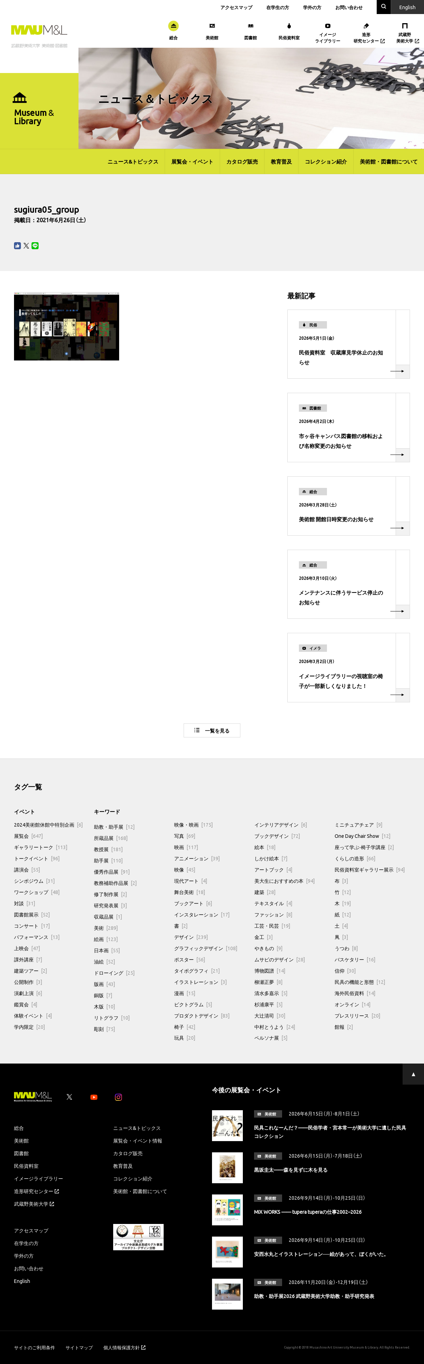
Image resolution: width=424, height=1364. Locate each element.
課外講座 (28, 959)
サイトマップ (79, 1347)
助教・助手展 (114, 826)
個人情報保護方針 (124, 1347)
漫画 (184, 992)
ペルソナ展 (270, 1037)
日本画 (107, 950)
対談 (24, 903)
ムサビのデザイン (279, 959)
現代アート (190, 880)
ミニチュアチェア (358, 824)
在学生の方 (277, 7)
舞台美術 (189, 891)
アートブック (273, 869)
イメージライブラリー (38, 1178)
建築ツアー (30, 970)
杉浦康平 (268, 1004)
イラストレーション (200, 981)
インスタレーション (202, 914)
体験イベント (33, 1015)
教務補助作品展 (115, 882)
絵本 (264, 846)
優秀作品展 (112, 871)
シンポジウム (34, 880)
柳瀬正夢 (268, 981)
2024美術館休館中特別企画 (48, 824)
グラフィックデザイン (205, 948)
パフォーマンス (37, 936)
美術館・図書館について (389, 161)
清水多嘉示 (270, 992)
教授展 (108, 849)
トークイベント (37, 858)
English (22, 1280)
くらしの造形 (355, 858)
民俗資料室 (26, 1165)
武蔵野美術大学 (34, 1203)
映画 (186, 846)
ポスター (189, 959)
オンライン (352, 1004)
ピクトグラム (193, 1004)
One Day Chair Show (362, 835)
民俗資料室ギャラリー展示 (370, 869)
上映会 (27, 948)
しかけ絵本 (270, 858)
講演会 (27, 869)
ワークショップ (37, 891)
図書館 (21, 1153)
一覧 (212, 730)
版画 (104, 983)
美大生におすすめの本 (284, 880)
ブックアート (193, 903)
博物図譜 (269, 970)
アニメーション (197, 858)
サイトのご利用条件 (34, 1347)
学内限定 (29, 1026)
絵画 (106, 938)
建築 (264, 891)
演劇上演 (28, 992)
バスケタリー (355, 959)
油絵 (104, 961)
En (407, 7)
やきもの (268, 948)
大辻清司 (269, 1015)
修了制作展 (110, 894)
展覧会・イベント (192, 161)
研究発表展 (110, 905)
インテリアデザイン (280, 824)
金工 (263, 936)
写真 (184, 835)
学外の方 (312, 7)
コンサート (32, 925)
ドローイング (114, 972)
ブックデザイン (277, 835)
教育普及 (281, 161)
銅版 (103, 995)
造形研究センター (36, 1190)
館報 (344, 1026)
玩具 (184, 1037)
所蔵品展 (111, 837)
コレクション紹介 (326, 161)
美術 (106, 927)
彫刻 (104, 1028)
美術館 (21, 1140)
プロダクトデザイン (202, 1015)
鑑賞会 (25, 1004)
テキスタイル (273, 903)
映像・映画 (193, 824)
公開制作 (28, 981)
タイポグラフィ (197, 970)
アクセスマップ (236, 7)
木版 (104, 1006)
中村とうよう (274, 1026)
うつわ (346, 948)
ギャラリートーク (40, 846)
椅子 (184, 1026)
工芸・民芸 (272, 925)
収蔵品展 (108, 916)
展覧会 (28, 835)
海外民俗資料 (355, 992)
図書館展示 (32, 914)
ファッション (273, 914)
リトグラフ (112, 1017)
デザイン (191, 936)
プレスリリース (357, 1015)
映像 (184, 869)
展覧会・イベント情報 (137, 1140)
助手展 (108, 860)
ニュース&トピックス (133, 161)
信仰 (345, 970)
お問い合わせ (349, 7)
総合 (19, 1127)
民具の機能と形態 (360, 981)
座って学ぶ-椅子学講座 (364, 846)
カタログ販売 (242, 161)
